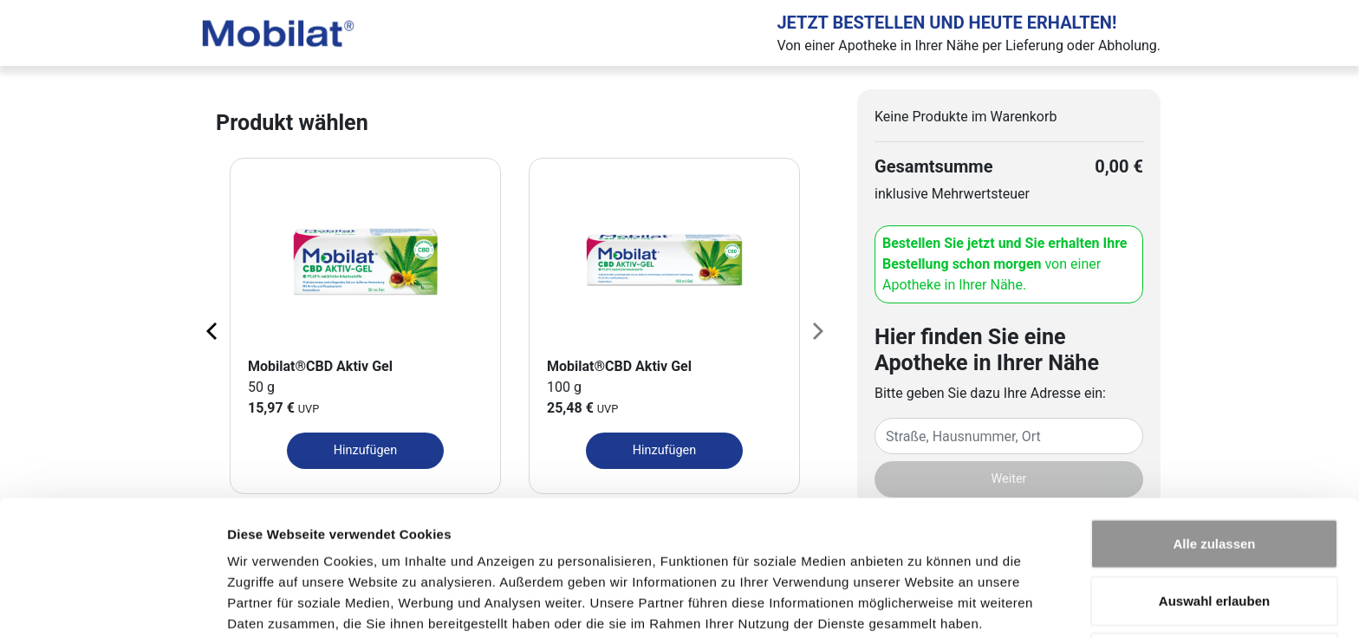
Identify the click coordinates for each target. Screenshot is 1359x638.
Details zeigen (922, 603)
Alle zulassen (1214, 467)
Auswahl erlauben (1214, 525)
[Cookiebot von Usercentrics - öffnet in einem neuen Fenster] (112, 604)
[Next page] (816, 330)
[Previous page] (213, 330)
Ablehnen (1214, 581)
